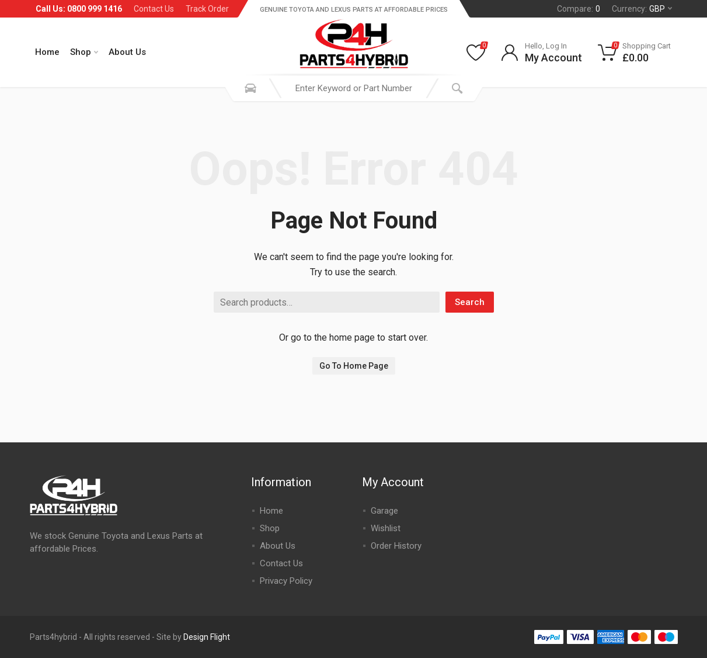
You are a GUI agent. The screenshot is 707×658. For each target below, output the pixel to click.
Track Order (207, 8)
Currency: (642, 8)
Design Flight (206, 637)
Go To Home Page (353, 365)
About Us (127, 52)
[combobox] (354, 88)
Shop (84, 52)
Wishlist (385, 528)
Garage (384, 510)
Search (470, 302)
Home (47, 52)
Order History (396, 546)
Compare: (578, 8)
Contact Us (154, 8)
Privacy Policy (286, 581)
